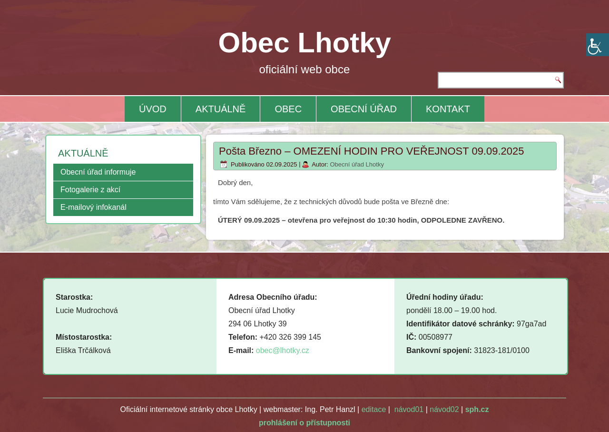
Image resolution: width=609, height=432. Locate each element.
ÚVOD (153, 109)
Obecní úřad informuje (98, 172)
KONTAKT (448, 109)
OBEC (288, 109)
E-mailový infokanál (93, 207)
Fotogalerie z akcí (90, 190)
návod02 (444, 409)
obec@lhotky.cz (282, 350)
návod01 (408, 409)
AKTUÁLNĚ (221, 109)
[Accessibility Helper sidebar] (597, 44)
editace (374, 409)
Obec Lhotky (304, 43)
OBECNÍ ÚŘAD (364, 109)
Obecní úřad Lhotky (356, 164)
